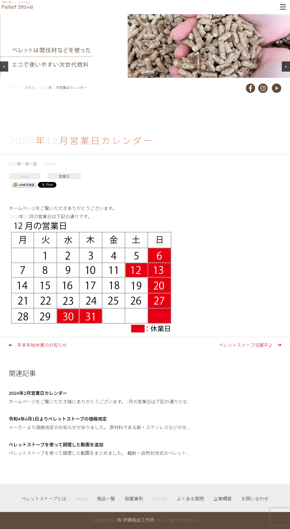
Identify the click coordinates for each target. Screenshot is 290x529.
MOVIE (160, 498)
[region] (145, 53)
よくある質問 (190, 498)
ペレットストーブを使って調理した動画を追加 (56, 444)
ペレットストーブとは (43, 498)
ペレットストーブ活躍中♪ (246, 345)
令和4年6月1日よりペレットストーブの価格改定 (58, 418)
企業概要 (223, 498)
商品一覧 (106, 498)
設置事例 (134, 498)
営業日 (64, 176)
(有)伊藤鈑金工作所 (135, 519)
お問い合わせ (255, 498)
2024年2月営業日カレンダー (38, 393)
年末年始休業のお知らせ (42, 345)
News (24, 176)
